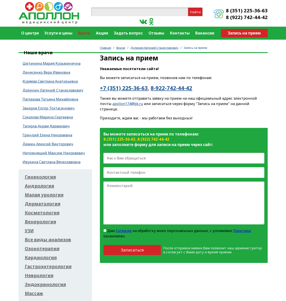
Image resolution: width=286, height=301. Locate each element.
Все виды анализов (48, 239)
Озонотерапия (42, 248)
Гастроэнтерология (48, 266)
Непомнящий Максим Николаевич (54, 152)
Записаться (132, 250)
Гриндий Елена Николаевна (47, 135)
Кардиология (41, 257)
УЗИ (29, 230)
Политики (242, 230)
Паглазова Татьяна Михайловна (50, 99)
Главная (105, 48)
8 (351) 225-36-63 (247, 10)
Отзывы (156, 33)
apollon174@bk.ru (127, 103)
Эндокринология (45, 284)
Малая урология (44, 195)
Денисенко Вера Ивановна (46, 72)
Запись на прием (244, 33)
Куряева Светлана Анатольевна (50, 81)
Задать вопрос (128, 33)
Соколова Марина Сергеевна (48, 117)
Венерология (40, 221)
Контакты (180, 33)
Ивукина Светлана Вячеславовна (51, 161)
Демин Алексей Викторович (48, 144)
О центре (30, 33)
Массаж (34, 293)
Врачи (84, 33)
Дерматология (42, 204)
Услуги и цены (58, 33)
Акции (102, 33)
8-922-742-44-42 (171, 88)
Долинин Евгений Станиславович (154, 48)
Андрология (39, 186)
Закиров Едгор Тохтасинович (49, 108)
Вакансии (204, 33)
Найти (195, 12)
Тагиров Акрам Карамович (46, 126)
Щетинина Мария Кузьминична (51, 63)
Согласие (124, 230)
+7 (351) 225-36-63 (124, 88)
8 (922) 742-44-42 (247, 17)
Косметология (42, 213)
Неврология (39, 275)
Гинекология (40, 177)
